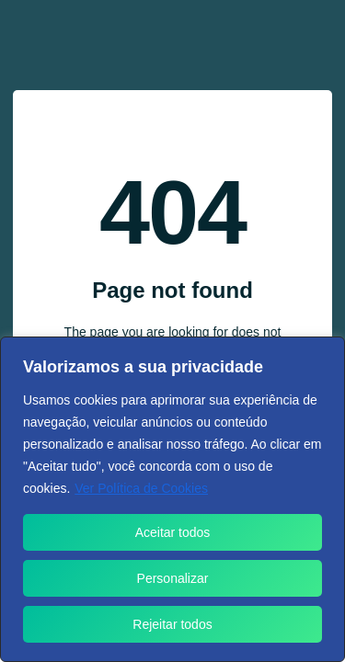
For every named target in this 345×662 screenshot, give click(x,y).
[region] (172, 499)
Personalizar (173, 578)
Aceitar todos (173, 532)
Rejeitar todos (172, 624)
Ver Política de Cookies (141, 488)
